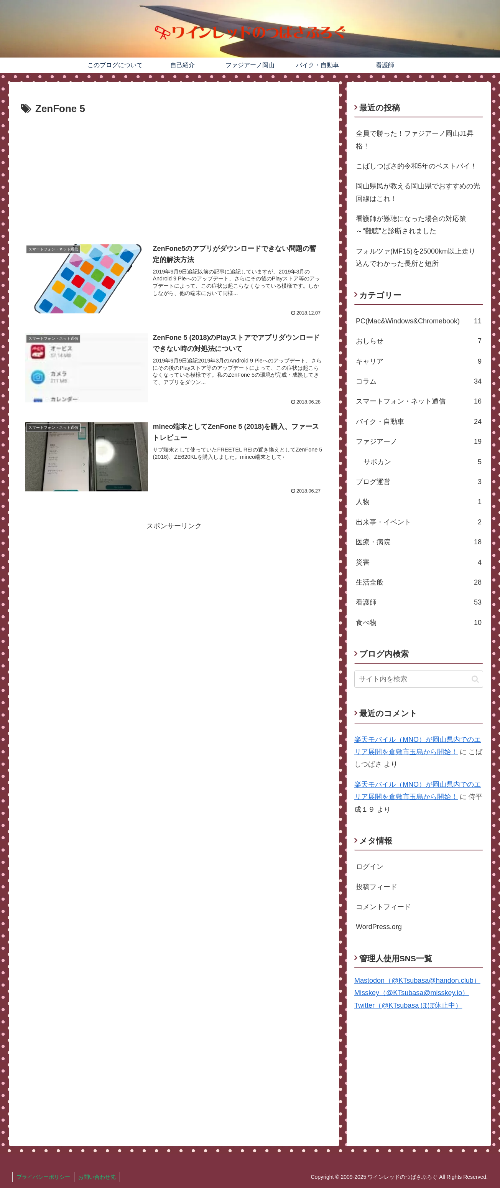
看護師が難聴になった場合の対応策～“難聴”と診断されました (411, 225)
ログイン (369, 866)
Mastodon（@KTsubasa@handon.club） (417, 980)
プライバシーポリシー (43, 1177)
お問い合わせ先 (97, 1177)
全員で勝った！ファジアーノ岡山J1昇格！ (415, 140)
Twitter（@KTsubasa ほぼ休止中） (408, 1005)
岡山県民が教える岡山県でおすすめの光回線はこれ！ (418, 192)
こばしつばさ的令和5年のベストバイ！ (416, 166)
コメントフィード (383, 907)
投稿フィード (376, 887)
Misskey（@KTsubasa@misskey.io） (411, 993)
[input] (418, 679)
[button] (475, 679)
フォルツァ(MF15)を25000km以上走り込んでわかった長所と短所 (415, 257)
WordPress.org (379, 927)
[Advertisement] (174, 175)
